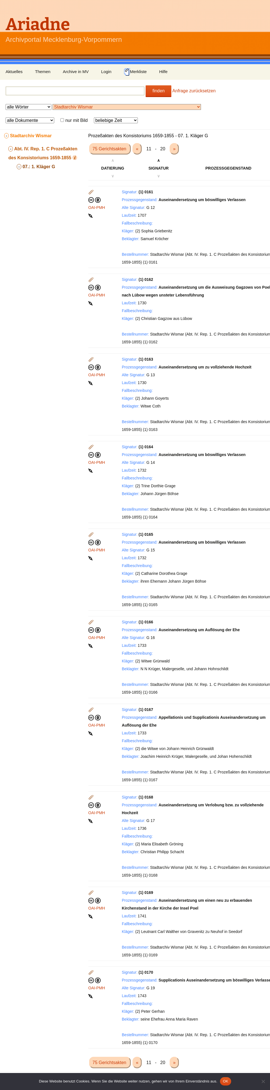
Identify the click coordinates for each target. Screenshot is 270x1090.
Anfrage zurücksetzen (194, 90)
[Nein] (263, 1081)
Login (106, 71)
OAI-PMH (96, 207)
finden (158, 90)
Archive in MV (76, 71)
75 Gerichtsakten (110, 148)
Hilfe (163, 71)
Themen (42, 71)
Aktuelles (14, 71)
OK (225, 1081)
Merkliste (135, 72)
